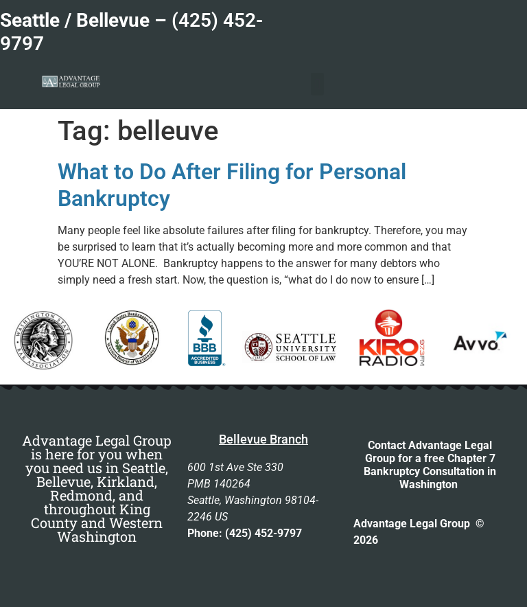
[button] (317, 84)
